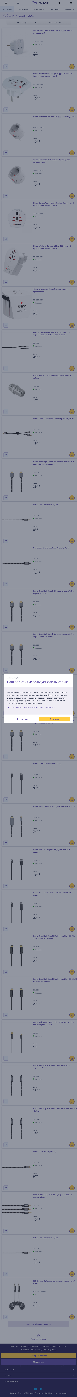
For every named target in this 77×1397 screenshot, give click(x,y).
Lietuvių (10, 678)
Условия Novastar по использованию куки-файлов (31, 707)
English (17, 678)
